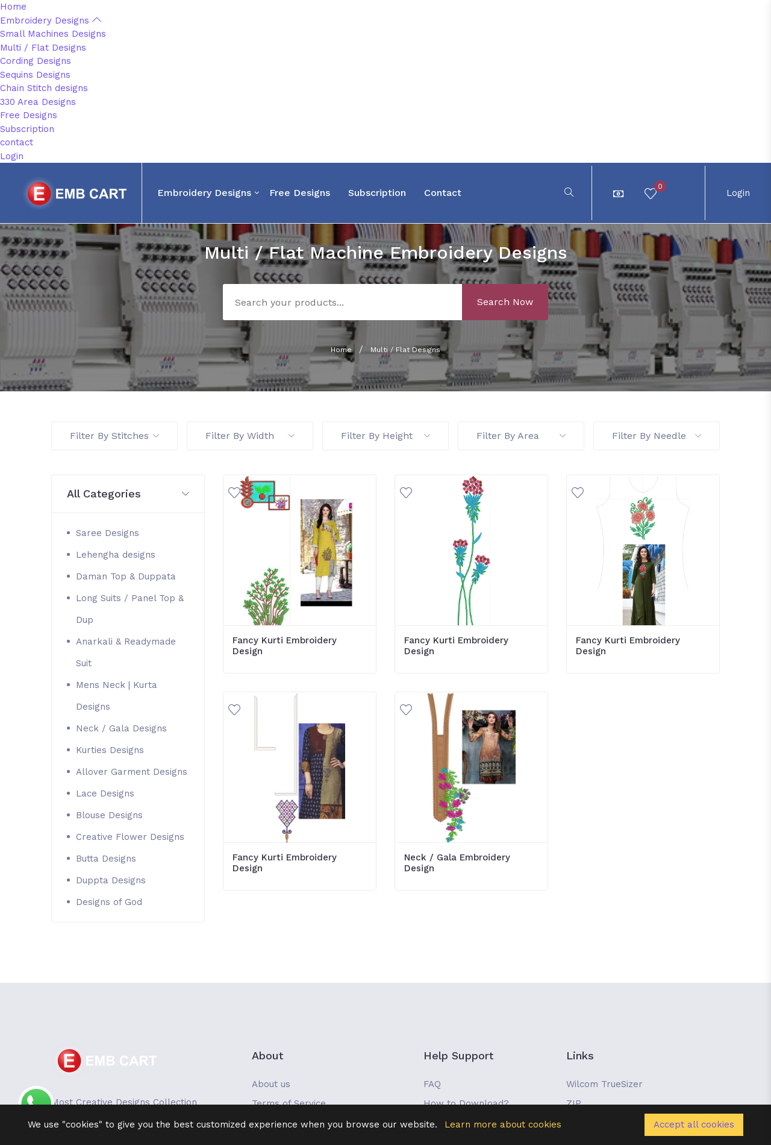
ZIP (573, 1103)
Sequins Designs (35, 74)
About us (271, 1084)
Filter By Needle (656, 435)
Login (11, 156)
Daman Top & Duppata (126, 576)
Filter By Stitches (114, 435)
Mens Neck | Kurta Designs (116, 696)
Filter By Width (250, 435)
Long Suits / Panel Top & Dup (130, 609)
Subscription (27, 129)
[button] (128, 494)
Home (13, 6)
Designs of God (109, 902)
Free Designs (28, 115)
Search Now (505, 302)
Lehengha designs (115, 554)
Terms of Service (289, 1103)
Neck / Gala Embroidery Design (457, 863)
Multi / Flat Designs (43, 47)
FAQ (432, 1084)
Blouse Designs (109, 815)
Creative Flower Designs (130, 836)
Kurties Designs (110, 750)
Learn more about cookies (503, 1124)
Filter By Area (521, 435)
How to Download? (466, 1103)
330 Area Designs (38, 101)
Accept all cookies (694, 1124)
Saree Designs (107, 533)
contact (16, 142)
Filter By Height (385, 435)
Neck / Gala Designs (121, 728)
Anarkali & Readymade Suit (126, 652)
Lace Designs (105, 793)
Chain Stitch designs (44, 88)
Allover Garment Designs (131, 771)
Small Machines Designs (53, 33)
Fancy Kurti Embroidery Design (285, 646)
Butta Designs (106, 858)
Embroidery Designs (50, 20)
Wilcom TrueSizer (604, 1084)
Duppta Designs (111, 880)
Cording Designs (35, 60)
